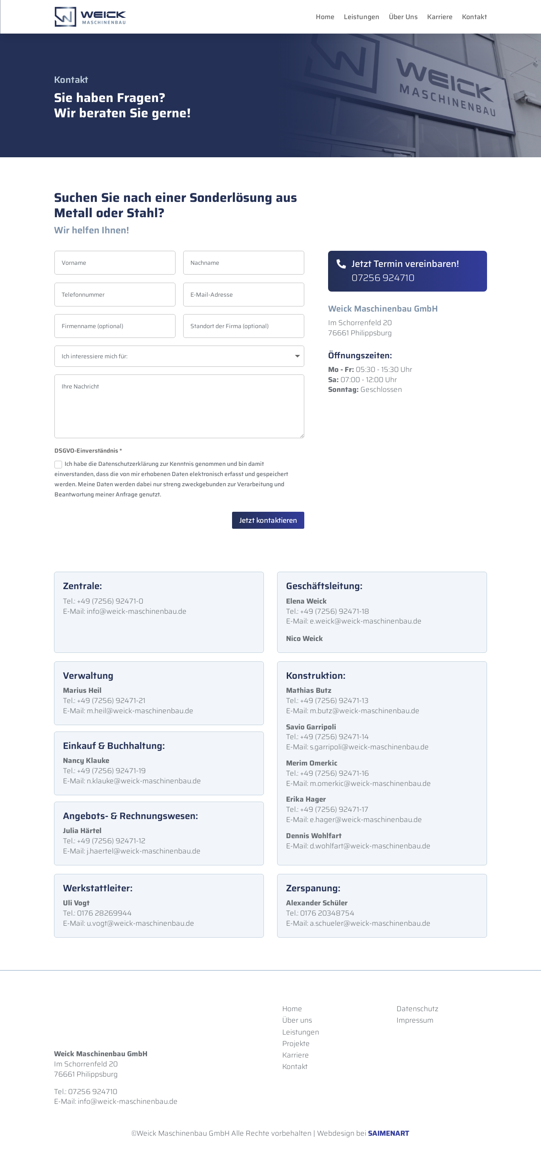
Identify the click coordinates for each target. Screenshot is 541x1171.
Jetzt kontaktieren (268, 520)
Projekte (296, 1043)
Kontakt (474, 16)
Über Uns (403, 16)
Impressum (415, 1020)
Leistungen (362, 16)
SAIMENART (388, 1133)
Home (325, 16)
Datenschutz (418, 1008)
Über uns (297, 1020)
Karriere (440, 16)
